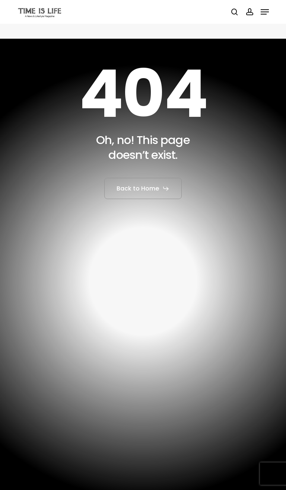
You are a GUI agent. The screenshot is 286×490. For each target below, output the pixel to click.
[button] (265, 12)
